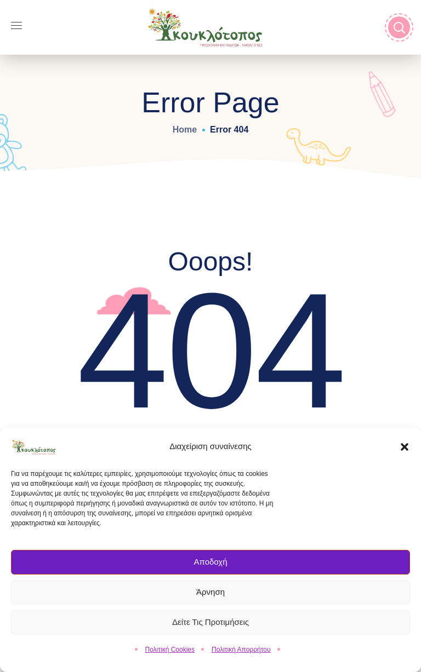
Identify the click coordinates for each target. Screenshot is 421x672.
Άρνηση (210, 595)
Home (185, 129)
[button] (404, 450)
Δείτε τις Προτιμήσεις (210, 625)
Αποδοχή (210, 565)
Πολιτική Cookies (170, 653)
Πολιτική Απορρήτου (241, 653)
